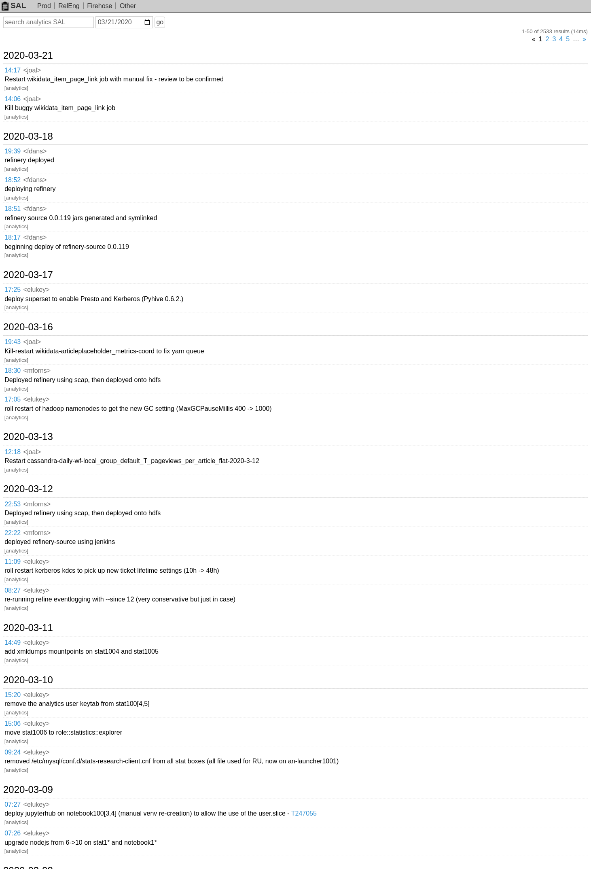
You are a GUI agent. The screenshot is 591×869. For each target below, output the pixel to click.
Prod (44, 5)
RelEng (68, 5)
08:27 (12, 590)
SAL (14, 5)
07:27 (12, 804)
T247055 (304, 813)
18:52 (12, 179)
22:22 (12, 532)
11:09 (12, 561)
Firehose (99, 5)
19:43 (12, 341)
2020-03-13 (28, 436)
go (159, 22)
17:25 (12, 289)
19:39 (12, 151)
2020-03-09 (28, 789)
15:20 (12, 694)
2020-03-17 (28, 275)
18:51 (12, 208)
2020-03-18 (28, 136)
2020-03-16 (28, 327)
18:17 (12, 237)
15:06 (12, 723)
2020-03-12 (28, 489)
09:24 (12, 752)
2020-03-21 (28, 55)
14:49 (12, 642)
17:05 (12, 399)
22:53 (12, 504)
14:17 (12, 70)
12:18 (12, 451)
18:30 (12, 370)
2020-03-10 (28, 680)
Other (128, 5)
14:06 (12, 99)
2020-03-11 (28, 628)
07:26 (12, 833)
